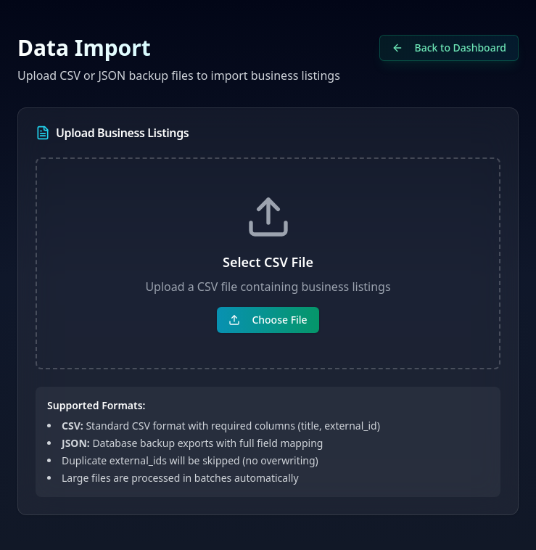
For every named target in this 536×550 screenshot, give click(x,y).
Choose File (267, 320)
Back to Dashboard (449, 47)
